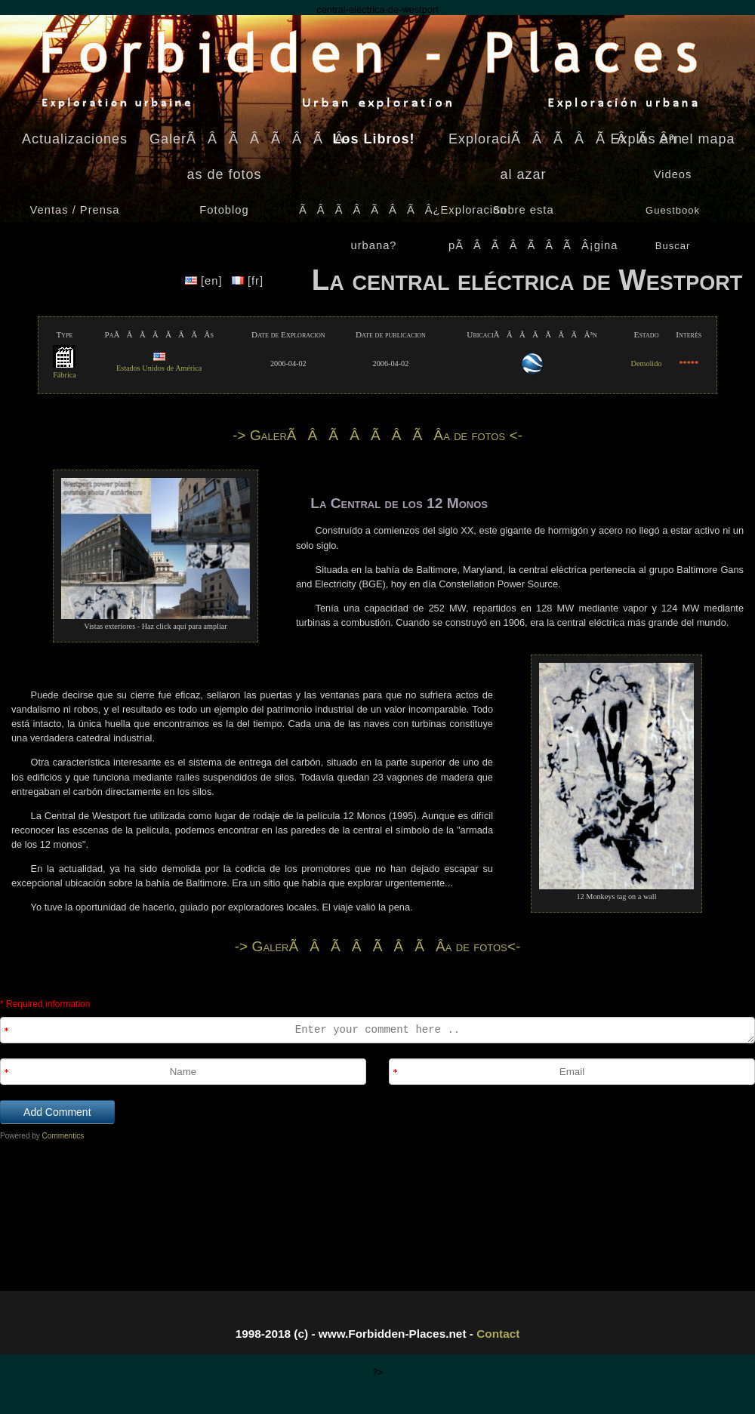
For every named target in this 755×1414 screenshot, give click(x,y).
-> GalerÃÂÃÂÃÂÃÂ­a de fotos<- (378, 946)
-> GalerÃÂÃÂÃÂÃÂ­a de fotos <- (377, 435)
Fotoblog (223, 210)
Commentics (63, 1136)
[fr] (247, 281)
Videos (673, 174)
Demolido (646, 363)
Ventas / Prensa (75, 210)
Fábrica (64, 370)
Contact (497, 1333)
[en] (205, 281)
